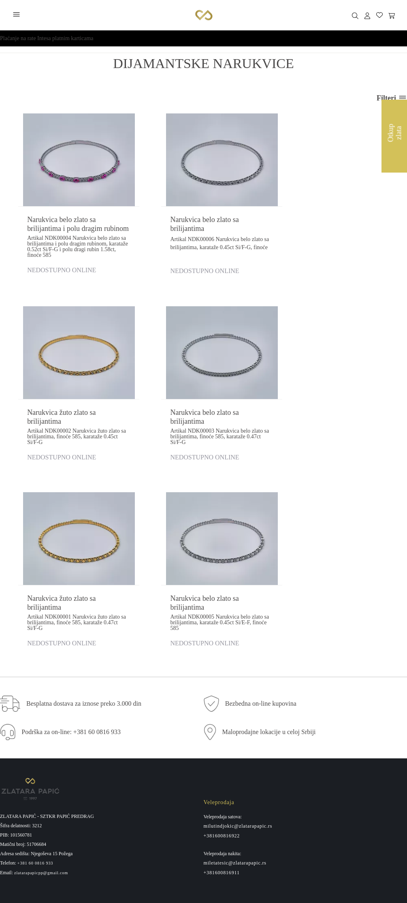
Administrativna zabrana (27, 799)
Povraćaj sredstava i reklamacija (37, 742)
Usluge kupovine (19, 776)
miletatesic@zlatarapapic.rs (235, 684)
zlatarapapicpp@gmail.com (41, 695)
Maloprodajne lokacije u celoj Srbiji (269, 554)
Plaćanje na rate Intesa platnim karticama (47, 38)
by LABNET (213, 894)
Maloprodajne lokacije (229, 754)
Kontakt (213, 765)
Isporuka (10, 788)
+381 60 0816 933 (35, 685)
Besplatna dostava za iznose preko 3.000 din (83, 525)
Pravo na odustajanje (23, 754)
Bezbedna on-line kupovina (260, 525)
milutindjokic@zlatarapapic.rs (238, 647)
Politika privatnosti (22, 765)
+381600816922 (222, 657)
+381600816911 (222, 694)
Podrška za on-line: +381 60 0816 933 (71, 554)
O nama (212, 742)
